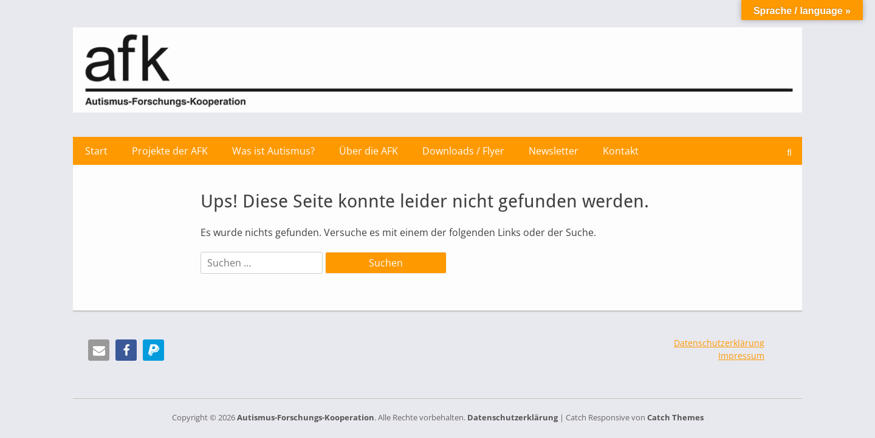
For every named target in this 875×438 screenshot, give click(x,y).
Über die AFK (368, 151)
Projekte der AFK (170, 151)
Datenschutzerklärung (719, 343)
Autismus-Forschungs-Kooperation (305, 417)
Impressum (741, 355)
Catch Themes (675, 417)
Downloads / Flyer (463, 151)
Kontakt (621, 151)
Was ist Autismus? (273, 151)
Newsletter (553, 151)
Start (96, 151)
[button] (98, 350)
